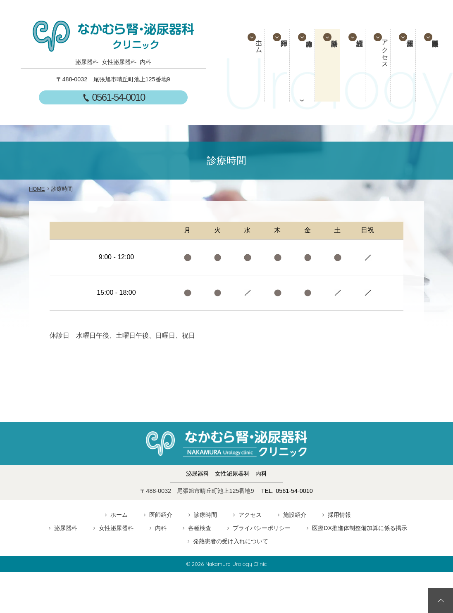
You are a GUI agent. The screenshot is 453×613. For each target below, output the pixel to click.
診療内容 (300, 65)
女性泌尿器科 (116, 528)
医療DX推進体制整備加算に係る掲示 (359, 528)
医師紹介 (273, 65)
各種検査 (199, 528)
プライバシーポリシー (262, 528)
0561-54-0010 (118, 97)
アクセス (380, 60)
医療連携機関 (434, 65)
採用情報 (407, 65)
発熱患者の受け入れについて (230, 541)
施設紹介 (353, 65)
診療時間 (326, 65)
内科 (161, 528)
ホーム (246, 52)
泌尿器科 (65, 528)
